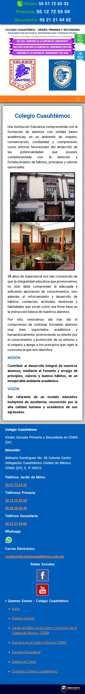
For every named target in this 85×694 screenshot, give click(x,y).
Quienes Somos (23, 618)
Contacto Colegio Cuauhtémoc (34, 671)
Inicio (16, 609)
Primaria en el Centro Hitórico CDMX (39, 642)
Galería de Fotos (24, 662)
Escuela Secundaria (26, 652)
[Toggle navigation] (77, 99)
